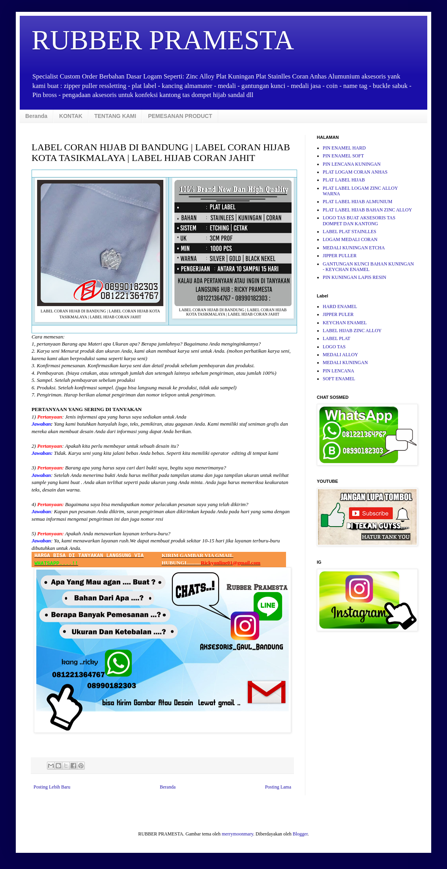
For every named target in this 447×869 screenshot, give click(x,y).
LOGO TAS (334, 346)
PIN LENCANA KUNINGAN (352, 164)
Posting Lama (278, 787)
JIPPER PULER (338, 314)
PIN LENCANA (338, 371)
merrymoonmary (237, 834)
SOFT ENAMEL (339, 378)
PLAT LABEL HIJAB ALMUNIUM (357, 201)
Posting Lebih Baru (52, 787)
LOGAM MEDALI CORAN (350, 239)
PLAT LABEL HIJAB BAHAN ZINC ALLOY (367, 210)
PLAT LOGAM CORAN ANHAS (355, 172)
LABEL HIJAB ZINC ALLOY (352, 330)
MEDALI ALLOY (340, 354)
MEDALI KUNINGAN (345, 362)
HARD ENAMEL (340, 306)
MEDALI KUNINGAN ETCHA (354, 247)
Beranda (36, 116)
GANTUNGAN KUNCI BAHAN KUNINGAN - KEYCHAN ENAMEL (368, 266)
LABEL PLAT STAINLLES (349, 231)
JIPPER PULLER (340, 255)
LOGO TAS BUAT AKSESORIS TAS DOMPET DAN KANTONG (359, 220)
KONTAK (70, 116)
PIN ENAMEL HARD (344, 148)
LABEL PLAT (336, 338)
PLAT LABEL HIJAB (344, 180)
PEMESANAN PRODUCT (180, 116)
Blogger (300, 834)
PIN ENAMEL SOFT (343, 156)
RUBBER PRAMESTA (163, 40)
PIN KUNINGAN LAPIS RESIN (354, 277)
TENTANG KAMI (115, 116)
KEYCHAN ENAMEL (345, 322)
